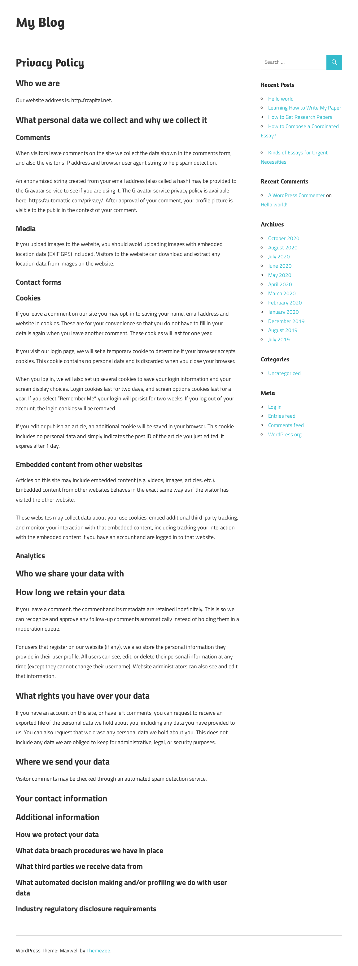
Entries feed (281, 416)
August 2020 (283, 248)
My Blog (40, 22)
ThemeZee (98, 951)
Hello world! (274, 205)
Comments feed (286, 425)
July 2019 (279, 339)
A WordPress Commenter (296, 195)
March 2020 (282, 293)
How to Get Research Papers (300, 117)
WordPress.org (285, 434)
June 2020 (280, 266)
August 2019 (283, 330)
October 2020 (283, 238)
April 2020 (280, 284)
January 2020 (283, 312)
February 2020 (285, 303)
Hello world (281, 99)
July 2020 (279, 256)
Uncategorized (284, 373)
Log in (275, 407)
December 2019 (286, 321)
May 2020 (279, 275)
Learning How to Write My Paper (304, 108)
